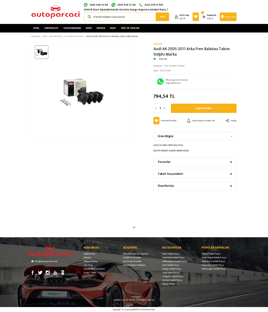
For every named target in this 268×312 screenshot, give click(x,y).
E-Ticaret (127, 309)
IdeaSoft (117, 309)
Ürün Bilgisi (165, 136)
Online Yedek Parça (211, 254)
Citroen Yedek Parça (172, 280)
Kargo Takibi (90, 273)
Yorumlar (164, 162)
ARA (162, 16)
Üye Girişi (88, 265)
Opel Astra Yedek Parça (213, 261)
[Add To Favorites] (164, 120)
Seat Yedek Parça (170, 273)
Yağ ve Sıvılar (168, 284)
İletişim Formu (91, 261)
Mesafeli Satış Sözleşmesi (136, 254)
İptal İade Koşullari (132, 261)
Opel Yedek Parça (171, 254)
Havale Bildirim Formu (94, 269)
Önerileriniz (166, 185)
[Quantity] (160, 108)
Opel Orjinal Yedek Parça (214, 257)
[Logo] (55, 11)
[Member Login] (176, 16)
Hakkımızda (89, 254)
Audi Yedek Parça (170, 265)
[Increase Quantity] (164, 108)
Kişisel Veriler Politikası (134, 265)
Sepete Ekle (204, 108)
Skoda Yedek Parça (171, 269)
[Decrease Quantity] (156, 108)
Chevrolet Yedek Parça (173, 257)
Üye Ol (182, 18)
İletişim (87, 257)
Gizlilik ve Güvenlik (132, 257)
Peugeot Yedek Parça (172, 276)
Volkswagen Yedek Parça (174, 261)
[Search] (126, 16)
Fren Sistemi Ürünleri (174, 66)
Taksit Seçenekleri (170, 174)
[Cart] (209, 16)
